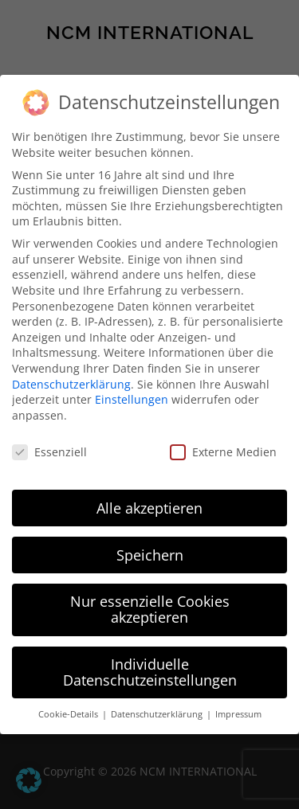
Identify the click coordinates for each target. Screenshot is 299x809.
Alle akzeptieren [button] (149, 508)
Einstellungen (131, 399)
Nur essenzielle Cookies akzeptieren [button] (150, 609)
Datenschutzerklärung (71, 384)
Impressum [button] (238, 714)
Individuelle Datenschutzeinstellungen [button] (150, 672)
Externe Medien (223, 451)
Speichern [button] (149, 555)
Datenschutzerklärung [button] (158, 714)
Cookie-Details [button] (69, 714)
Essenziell (49, 451)
